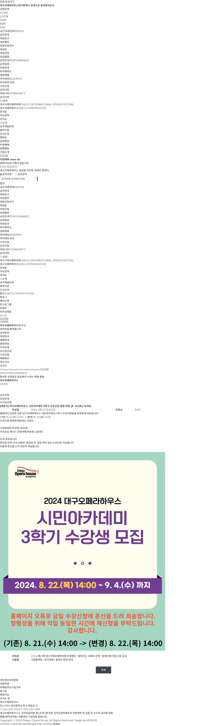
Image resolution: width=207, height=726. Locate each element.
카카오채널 (5, 311)
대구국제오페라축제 (37, 104)
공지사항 (4, 89)
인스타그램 (5, 304)
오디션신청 (5, 351)
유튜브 (3, 308)
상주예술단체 (7, 126)
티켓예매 (4, 144)
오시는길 (4, 133)
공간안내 (4, 34)
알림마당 (4, 343)
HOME (4, 12)
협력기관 (4, 130)
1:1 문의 (3, 100)
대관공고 (4, 38)
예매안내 (4, 340)
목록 (103, 670)
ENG (3, 27)
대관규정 (4, 53)
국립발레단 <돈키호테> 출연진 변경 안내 (52, 659)
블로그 (3, 297)
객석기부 (4, 362)
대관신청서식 (7, 45)
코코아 (3, 365)
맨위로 (56, 724)
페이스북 (4, 300)
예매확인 (4, 358)
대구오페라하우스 (23, 108)
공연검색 (4, 9)
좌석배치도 (5, 71)
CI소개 (3, 122)
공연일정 (4, 64)
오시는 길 (5, 698)
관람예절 (4, 75)
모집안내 (4, 398)
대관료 (3, 49)
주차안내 (4, 347)
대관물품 (4, 56)
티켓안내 (4, 67)
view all (15, 159)
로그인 (3, 691)
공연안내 (14, 60)
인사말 (3, 111)
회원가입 (4, 694)
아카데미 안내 (7, 82)
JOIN (3, 20)
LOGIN (4, 16)
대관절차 (4, 42)
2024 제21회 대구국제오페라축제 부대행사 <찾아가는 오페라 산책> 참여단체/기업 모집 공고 (79, 656)
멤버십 (3, 137)
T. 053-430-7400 (10, 709)
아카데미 (11, 78)
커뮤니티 (12, 93)
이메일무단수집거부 (10, 687)
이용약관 (4, 683)
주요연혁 (4, 115)
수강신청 (4, 86)
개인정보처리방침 (9, 680)
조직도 (3, 119)
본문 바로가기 (7, 1)
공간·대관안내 (12, 31)
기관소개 (4, 152)
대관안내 (4, 336)
